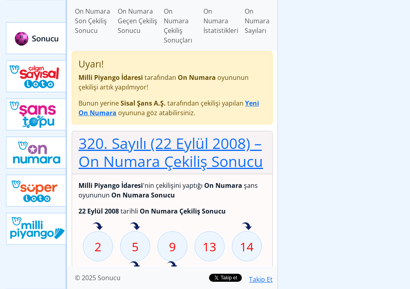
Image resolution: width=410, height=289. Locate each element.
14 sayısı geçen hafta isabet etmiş (246, 226)
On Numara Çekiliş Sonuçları (178, 26)
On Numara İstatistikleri (220, 21)
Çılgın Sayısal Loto (36, 76)
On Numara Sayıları (257, 21)
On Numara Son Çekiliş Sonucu (92, 21)
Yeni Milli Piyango (36, 229)
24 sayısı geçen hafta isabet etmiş (172, 265)
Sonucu (36, 38)
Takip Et (261, 279)
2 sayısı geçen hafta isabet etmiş (97, 226)
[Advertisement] (344, 56)
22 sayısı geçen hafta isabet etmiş (135, 265)
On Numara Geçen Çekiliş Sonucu (137, 21)
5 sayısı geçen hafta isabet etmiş (135, 226)
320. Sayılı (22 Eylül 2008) (170, 152)
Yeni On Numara (36, 152)
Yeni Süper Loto (36, 191)
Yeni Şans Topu (36, 114)
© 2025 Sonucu (98, 277)
